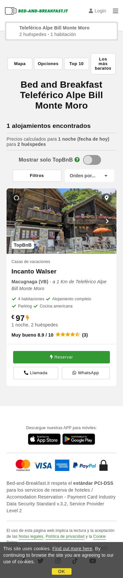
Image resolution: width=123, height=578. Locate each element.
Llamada (35, 373)
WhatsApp (85, 373)
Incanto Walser (33, 271)
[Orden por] (89, 175)
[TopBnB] (92, 160)
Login (97, 10)
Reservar (61, 357)
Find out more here (72, 548)
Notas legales (31, 536)
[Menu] (115, 10)
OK (61, 571)
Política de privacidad (65, 536)
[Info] (77, 160)
